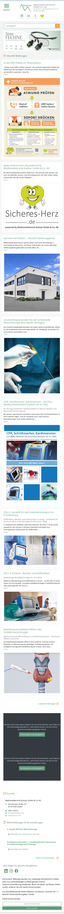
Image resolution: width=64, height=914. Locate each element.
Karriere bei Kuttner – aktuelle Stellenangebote (29, 238)
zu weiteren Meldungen (47, 704)
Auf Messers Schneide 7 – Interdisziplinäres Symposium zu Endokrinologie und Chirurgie (31, 843)
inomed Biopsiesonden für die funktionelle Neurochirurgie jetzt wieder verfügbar (27, 321)
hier (57, 891)
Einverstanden (32, 908)
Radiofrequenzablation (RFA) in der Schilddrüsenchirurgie (23, 631)
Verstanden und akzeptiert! (32, 734)
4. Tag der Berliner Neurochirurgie (22, 829)
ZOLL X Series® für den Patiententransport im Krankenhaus (29, 514)
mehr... (6, 74)
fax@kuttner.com (14, 815)
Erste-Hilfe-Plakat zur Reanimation (22, 62)
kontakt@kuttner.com (16, 813)
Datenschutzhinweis (32, 904)
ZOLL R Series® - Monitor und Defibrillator (27, 573)
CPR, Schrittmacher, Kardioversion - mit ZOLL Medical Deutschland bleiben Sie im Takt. (28, 403)
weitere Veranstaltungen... (46, 858)
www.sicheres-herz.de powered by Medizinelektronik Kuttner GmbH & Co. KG (27, 167)
